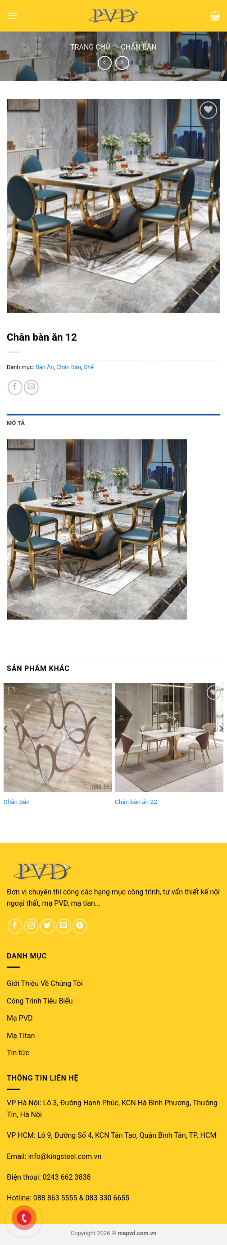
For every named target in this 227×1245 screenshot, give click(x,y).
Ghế (89, 367)
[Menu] (12, 16)
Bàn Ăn (45, 367)
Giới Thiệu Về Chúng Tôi (45, 983)
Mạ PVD (19, 1018)
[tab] (113, 423)
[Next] (220, 746)
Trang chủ (90, 47)
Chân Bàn (139, 47)
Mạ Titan (21, 1035)
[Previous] (6, 746)
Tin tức (18, 1053)
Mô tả (16, 423)
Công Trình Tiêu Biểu (40, 1001)
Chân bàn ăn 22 (136, 801)
